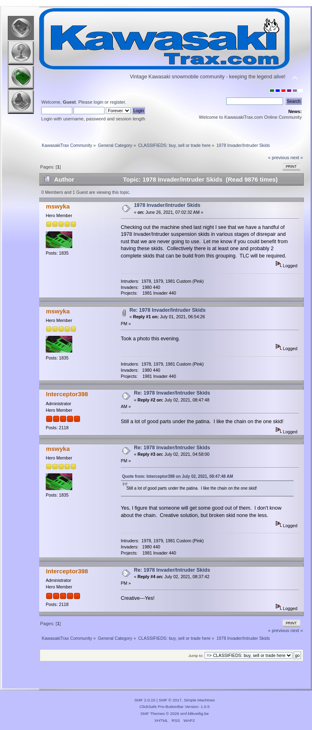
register (117, 102)
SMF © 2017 (170, 700)
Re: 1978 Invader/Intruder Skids (167, 310)
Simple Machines (199, 700)
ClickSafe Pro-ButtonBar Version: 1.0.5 (175, 706)
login (98, 102)
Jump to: (195, 655)
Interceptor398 (67, 394)
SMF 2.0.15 (145, 700)
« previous (278, 157)
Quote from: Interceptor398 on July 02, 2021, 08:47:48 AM (177, 476)
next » (296, 157)
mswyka (57, 206)
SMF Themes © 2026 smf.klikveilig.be (174, 713)
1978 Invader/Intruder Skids (167, 205)
